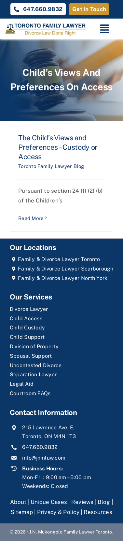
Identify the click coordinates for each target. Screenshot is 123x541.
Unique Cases (49, 502)
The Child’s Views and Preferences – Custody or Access (58, 146)
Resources (98, 512)
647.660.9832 (40, 447)
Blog (104, 502)
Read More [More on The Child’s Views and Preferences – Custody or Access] (31, 218)
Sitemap (22, 512)
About (19, 502)
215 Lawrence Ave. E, (48, 427)
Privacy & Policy (58, 512)
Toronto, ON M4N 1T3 (49, 436)
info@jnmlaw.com (43, 458)
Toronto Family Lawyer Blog (51, 166)
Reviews (82, 502)
